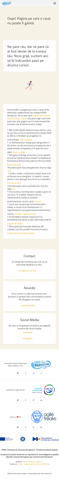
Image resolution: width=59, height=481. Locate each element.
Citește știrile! (27, 305)
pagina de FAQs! (15, 223)
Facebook (27, 332)
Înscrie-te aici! (14, 164)
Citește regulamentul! (25, 213)
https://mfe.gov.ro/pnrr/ (33, 461)
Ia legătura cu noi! (27, 270)
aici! (39, 201)
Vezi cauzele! (26, 139)
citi (35, 201)
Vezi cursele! (19, 152)
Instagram (27, 338)
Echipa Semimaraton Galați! (21, 233)
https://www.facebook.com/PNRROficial (33, 464)
